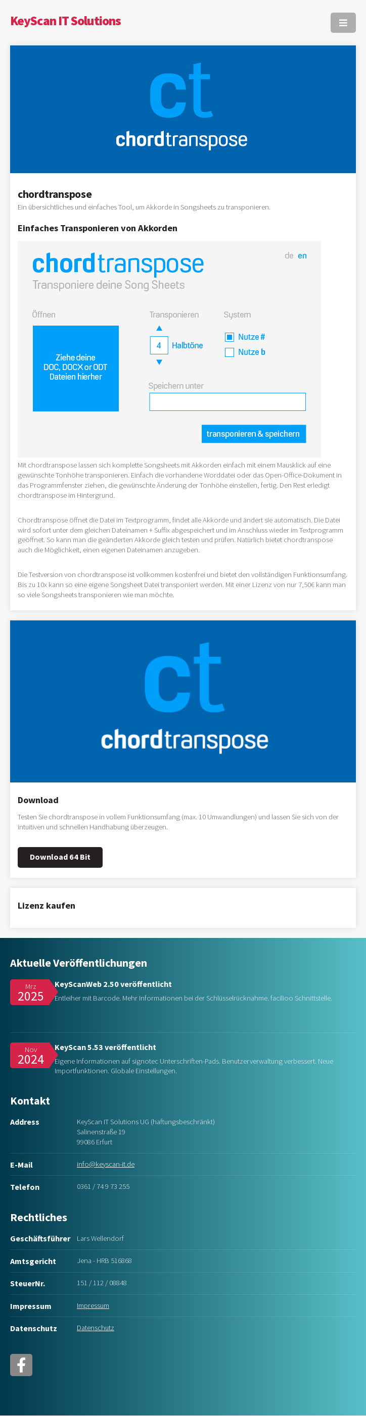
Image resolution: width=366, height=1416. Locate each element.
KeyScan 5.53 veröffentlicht (105, 1047)
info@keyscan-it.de (105, 1164)
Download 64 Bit (60, 857)
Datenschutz (95, 1327)
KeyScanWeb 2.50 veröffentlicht (113, 984)
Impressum (93, 1305)
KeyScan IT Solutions (65, 21)
